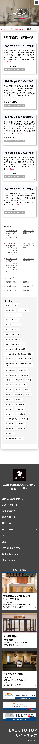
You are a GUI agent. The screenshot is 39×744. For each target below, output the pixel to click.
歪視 (27, 390)
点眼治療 (19, 395)
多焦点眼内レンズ (25, 359)
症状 (29, 395)
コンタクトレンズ (13, 325)
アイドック (24, 310)
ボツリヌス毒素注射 (14, 339)
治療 (8, 395)
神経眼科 (10, 414)
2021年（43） (28, 290)
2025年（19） (28, 282)
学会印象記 (11, 370)
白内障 (9, 399)
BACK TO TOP (23, 730)
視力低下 (22, 424)
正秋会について (10, 504)
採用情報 (13, 554)
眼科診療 (6, 523)
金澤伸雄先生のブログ (14, 438)
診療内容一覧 (9, 517)
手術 (8, 380)
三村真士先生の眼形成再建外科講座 (19, 354)
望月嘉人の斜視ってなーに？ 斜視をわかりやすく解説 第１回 (11, 235)
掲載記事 (19, 380)
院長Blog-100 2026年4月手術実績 (29, 246)
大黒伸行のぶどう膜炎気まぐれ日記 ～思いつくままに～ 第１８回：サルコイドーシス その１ (12, 265)
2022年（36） (11, 290)
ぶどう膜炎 (11, 310)
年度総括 (23, 370)
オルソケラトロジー (14, 315)
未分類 (9, 390)
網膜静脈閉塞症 (12, 419)
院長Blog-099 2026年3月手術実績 (29, 261)
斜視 (29, 380)
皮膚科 (19, 399)
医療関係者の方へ (11, 547)
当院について (18, 29)
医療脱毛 (10, 359)
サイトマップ (9, 560)
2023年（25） (28, 286)
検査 (18, 390)
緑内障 (26, 419)
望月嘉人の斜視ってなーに (16, 385)
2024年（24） (11, 286)
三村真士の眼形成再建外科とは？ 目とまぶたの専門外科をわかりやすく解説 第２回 (11, 249)
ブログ (10, 29)
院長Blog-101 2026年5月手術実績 (29, 233)
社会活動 (20, 409)
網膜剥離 (22, 414)
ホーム (3, 29)
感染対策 (25, 375)
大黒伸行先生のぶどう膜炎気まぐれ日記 (19, 364)
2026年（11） (11, 282)
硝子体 (9, 409)
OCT (8, 305)
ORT (17, 305)
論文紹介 (22, 429)
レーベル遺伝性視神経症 (15, 344)
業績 (4, 541)
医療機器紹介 (9, 511)
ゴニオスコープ (12, 329)
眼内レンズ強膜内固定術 (15, 404)
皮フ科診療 (7, 529)
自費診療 (10, 424)
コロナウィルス (12, 320)
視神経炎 (10, 429)
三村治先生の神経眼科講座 (16, 349)
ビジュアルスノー (13, 334)
